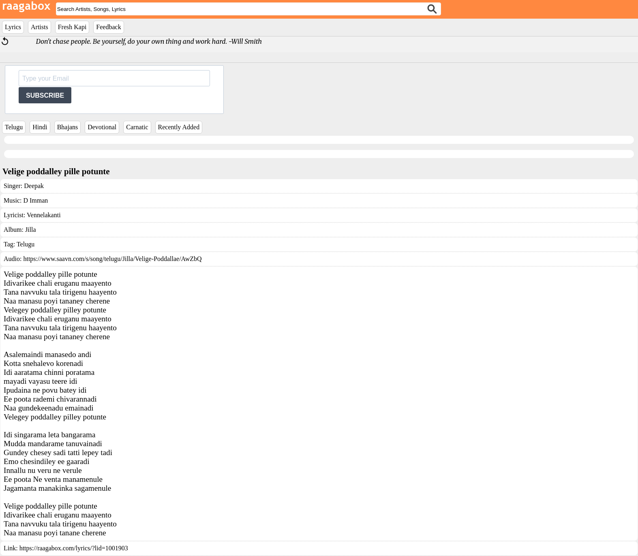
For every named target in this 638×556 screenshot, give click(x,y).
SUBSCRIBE (45, 95)
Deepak (34, 185)
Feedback (108, 27)
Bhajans (67, 127)
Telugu (14, 127)
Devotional (102, 127)
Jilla (30, 229)
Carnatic (137, 127)
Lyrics (13, 27)
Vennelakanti (44, 215)
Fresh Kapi (72, 27)
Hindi (39, 127)
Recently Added (179, 127)
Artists (39, 27)
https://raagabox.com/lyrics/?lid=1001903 (73, 548)
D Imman (35, 200)
